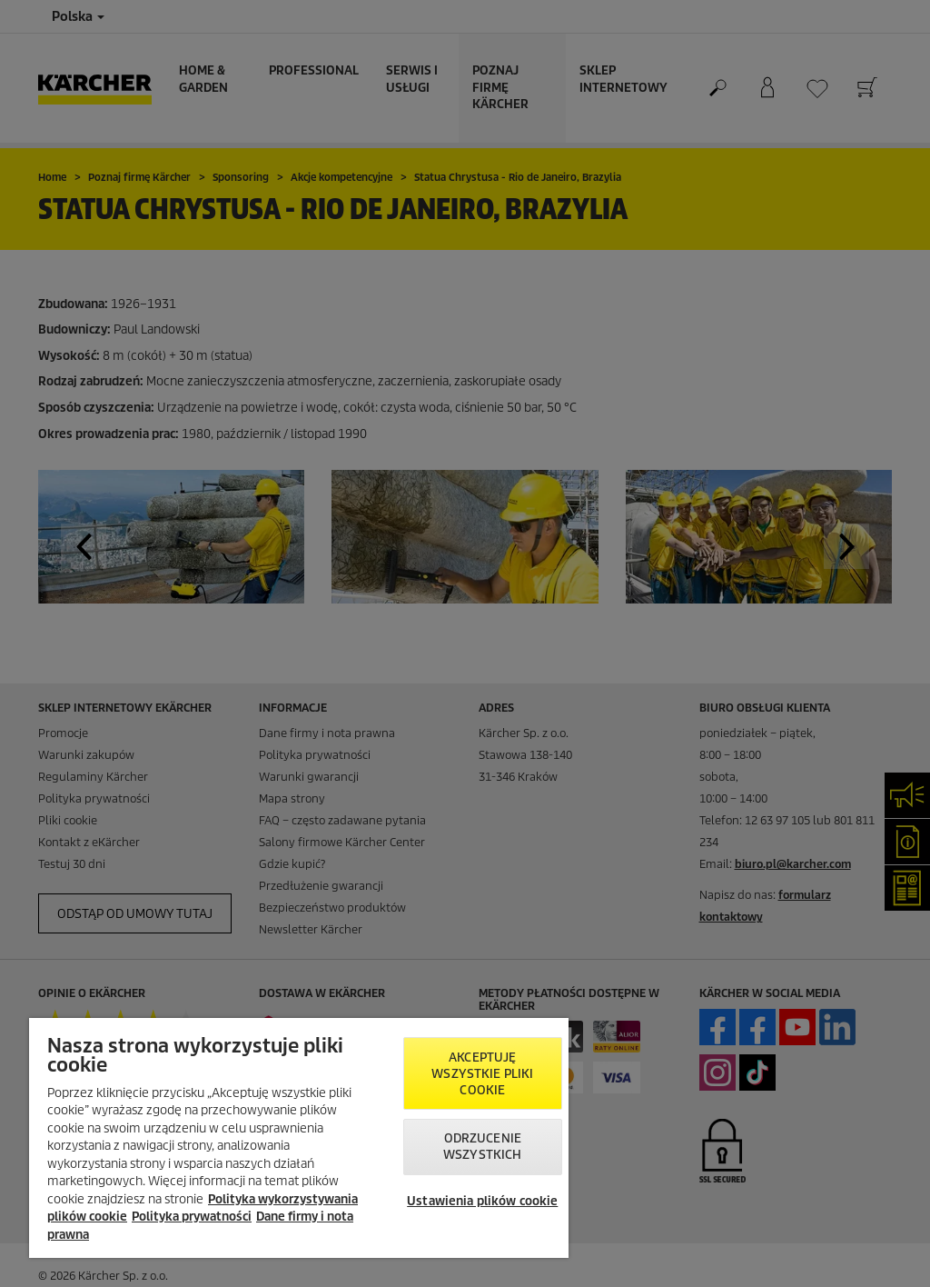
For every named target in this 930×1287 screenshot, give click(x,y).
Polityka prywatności (192, 1216)
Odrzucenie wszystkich (482, 1146)
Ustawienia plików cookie (482, 1201)
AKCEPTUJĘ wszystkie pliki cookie (482, 1074)
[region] (299, 1138)
